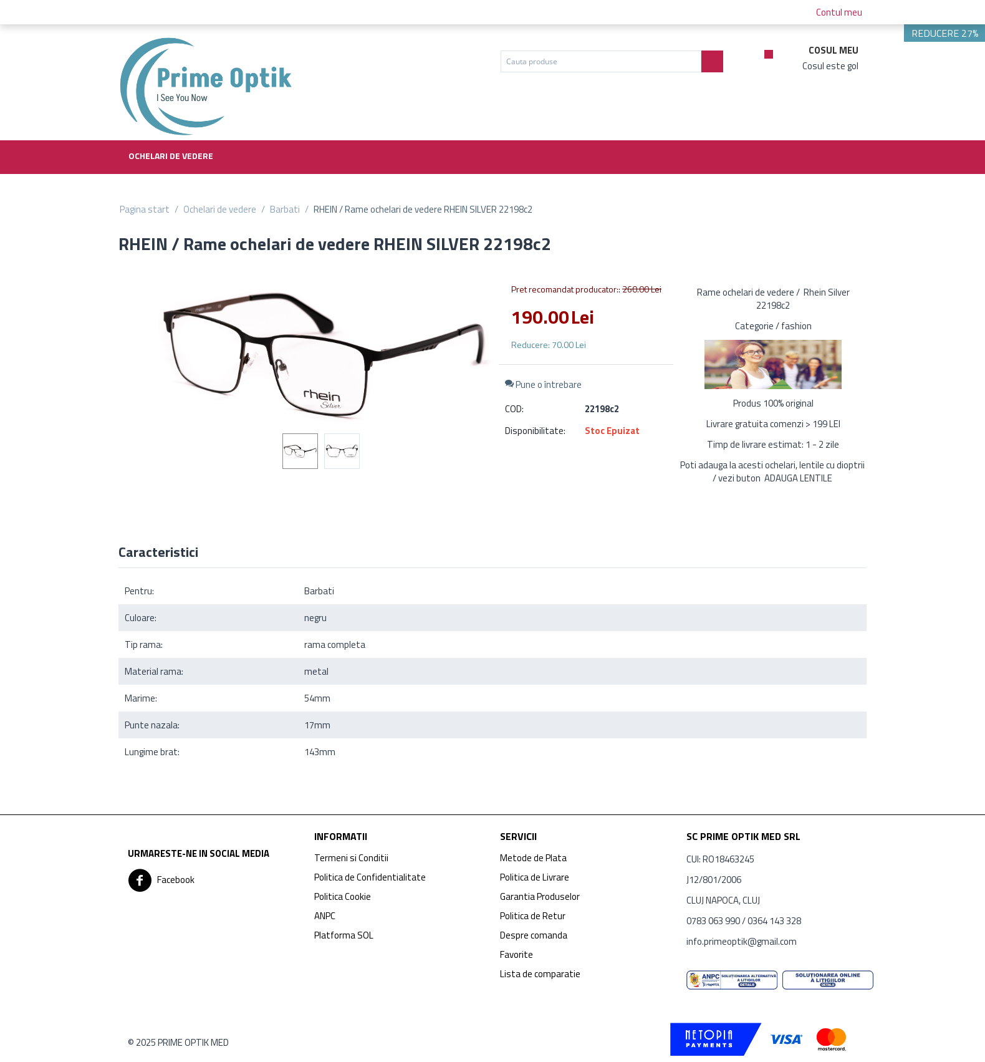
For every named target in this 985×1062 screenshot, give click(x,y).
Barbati (285, 209)
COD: (514, 409)
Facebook (161, 880)
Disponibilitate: (535, 430)
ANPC (324, 916)
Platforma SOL (343, 935)
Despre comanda (533, 935)
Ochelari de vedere (170, 155)
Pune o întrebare (543, 384)
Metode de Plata (533, 858)
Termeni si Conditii (351, 858)
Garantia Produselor (540, 896)
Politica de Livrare (534, 877)
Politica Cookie (342, 896)
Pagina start (145, 209)
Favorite (516, 954)
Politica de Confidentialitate (370, 877)
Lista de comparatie (540, 974)
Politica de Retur (532, 916)
